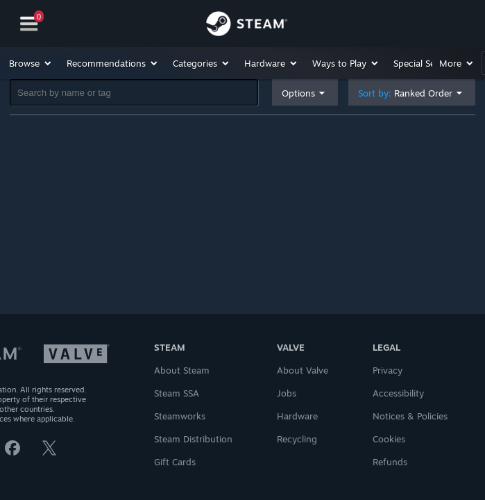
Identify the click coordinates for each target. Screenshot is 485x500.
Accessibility (398, 393)
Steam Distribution (193, 438)
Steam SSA (176, 393)
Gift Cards (175, 461)
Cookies (389, 438)
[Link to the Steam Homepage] (247, 25)
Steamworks (179, 416)
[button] (31, 63)
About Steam (182, 370)
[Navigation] (29, 24)
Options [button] (298, 93)
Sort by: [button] (405, 93)
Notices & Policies (410, 416)
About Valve (302, 370)
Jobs (286, 393)
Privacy (387, 370)
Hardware (297, 416)
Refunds (390, 461)
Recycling (297, 438)
